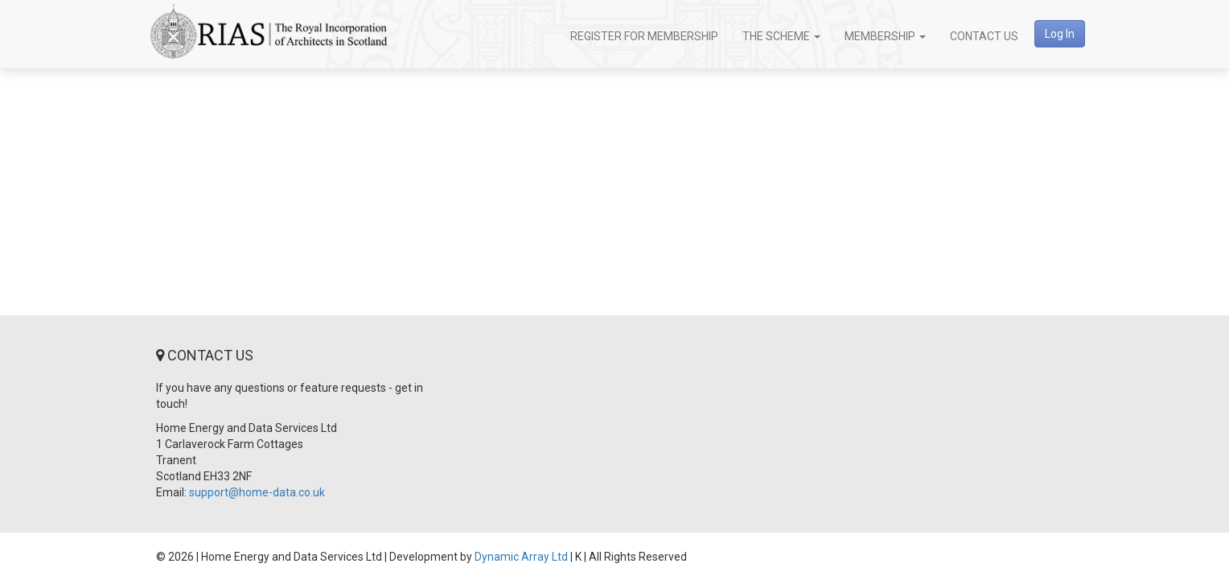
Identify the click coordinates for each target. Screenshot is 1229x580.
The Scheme (781, 36)
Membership (885, 36)
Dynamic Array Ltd (521, 556)
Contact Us (984, 36)
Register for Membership (644, 36)
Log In (1060, 33)
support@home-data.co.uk (257, 492)
